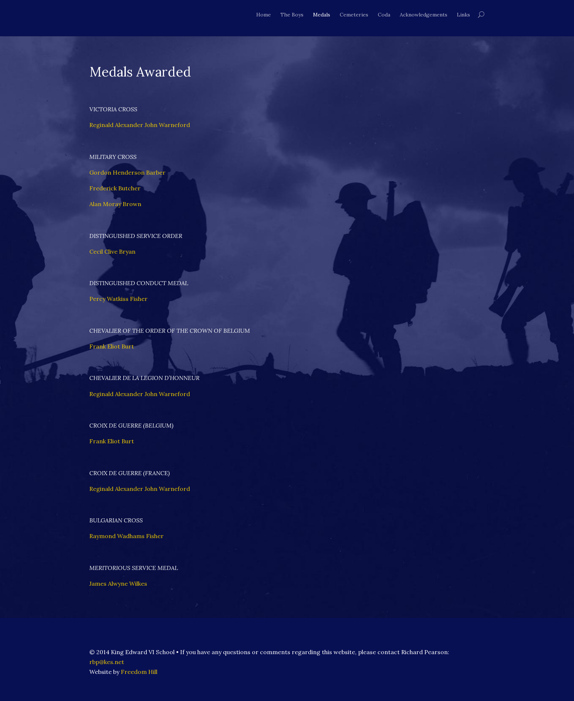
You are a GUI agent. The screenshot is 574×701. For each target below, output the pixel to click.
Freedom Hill (139, 671)
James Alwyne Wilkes (118, 583)
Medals (321, 14)
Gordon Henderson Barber (127, 172)
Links (463, 14)
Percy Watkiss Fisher (118, 298)
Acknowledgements (423, 14)
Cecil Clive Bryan (112, 251)
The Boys (291, 14)
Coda (384, 14)
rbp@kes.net (106, 661)
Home (263, 14)
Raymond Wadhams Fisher (126, 536)
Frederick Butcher (115, 188)
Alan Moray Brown (115, 204)
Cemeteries (354, 14)
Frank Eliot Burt (111, 346)
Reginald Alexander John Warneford (139, 124)
